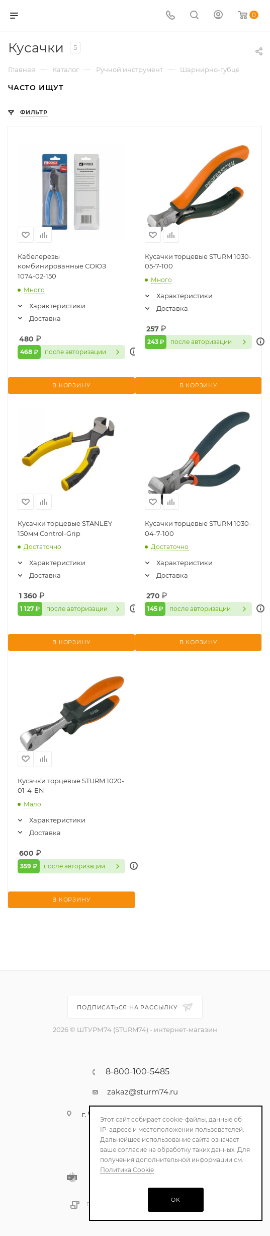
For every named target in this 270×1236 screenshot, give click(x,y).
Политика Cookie (127, 1170)
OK (176, 1199)
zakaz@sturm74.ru (142, 1091)
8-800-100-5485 (137, 1072)
